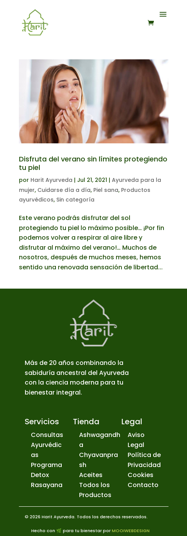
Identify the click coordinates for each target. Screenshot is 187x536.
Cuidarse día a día (64, 190)
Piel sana (105, 190)
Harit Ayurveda (51, 180)
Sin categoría (75, 199)
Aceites (91, 474)
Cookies (140, 474)
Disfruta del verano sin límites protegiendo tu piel (93, 163)
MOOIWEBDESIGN (131, 531)
